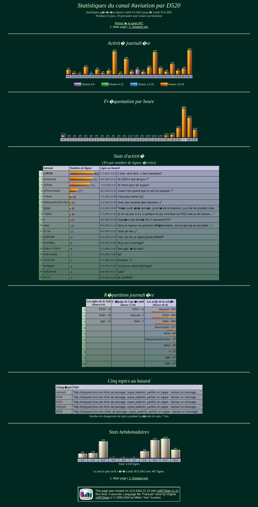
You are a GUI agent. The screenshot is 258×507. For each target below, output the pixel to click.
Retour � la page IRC (129, 23)
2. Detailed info (138, 27)
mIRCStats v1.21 (168, 491)
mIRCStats (102, 497)
